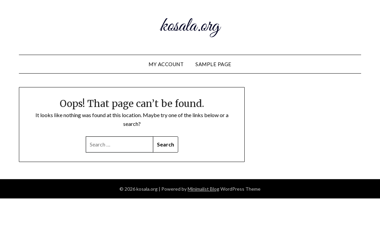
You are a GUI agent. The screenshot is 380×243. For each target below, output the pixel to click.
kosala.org (190, 26)
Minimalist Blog (203, 189)
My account (166, 64)
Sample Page (213, 64)
